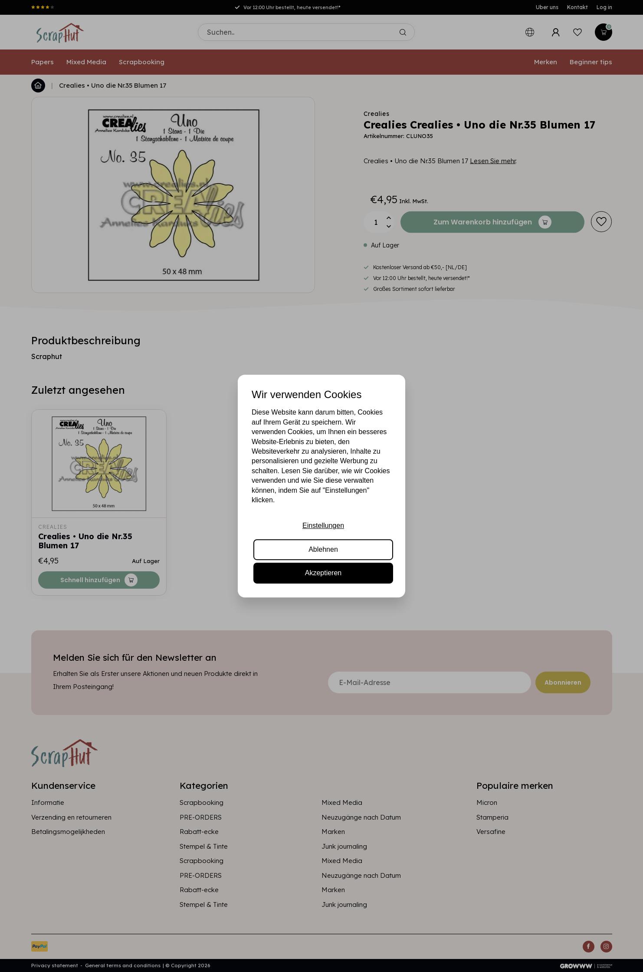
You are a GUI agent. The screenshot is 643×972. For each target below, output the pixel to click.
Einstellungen (323, 526)
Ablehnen (323, 549)
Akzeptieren (323, 573)
